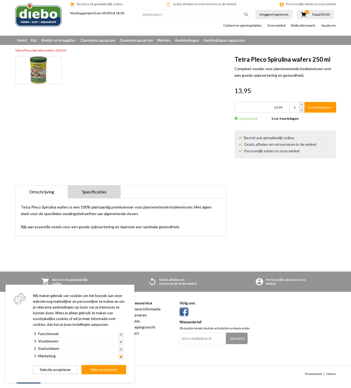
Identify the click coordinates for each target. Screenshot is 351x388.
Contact (132, 333)
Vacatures (328, 25)
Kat (34, 40)
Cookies (331, 373)
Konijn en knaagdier (58, 40)
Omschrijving (41, 191)
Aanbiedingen (187, 40)
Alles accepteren (104, 369)
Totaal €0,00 (321, 14)
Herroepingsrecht (140, 327)
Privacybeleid (313, 373)
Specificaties (94, 191)
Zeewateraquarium (136, 40)
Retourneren (136, 315)
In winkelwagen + (320, 107)
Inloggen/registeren (273, 14)
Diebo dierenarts (303, 25)
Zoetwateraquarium (97, 40)
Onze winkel (276, 25)
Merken (164, 40)
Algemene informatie (143, 309)
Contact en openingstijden (242, 25)
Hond (22, 40)
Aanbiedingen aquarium (224, 40)
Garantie (132, 321)
